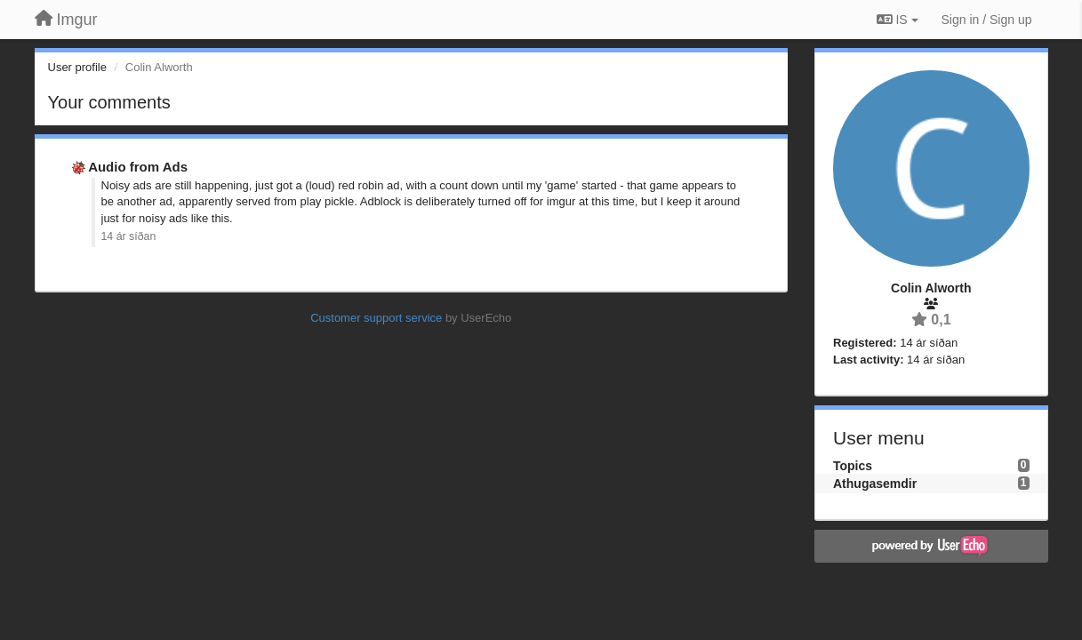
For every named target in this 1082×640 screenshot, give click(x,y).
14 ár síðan (128, 236)
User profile (77, 67)
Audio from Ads (138, 166)
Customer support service (376, 317)
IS (897, 19)
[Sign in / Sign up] (986, 19)
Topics (852, 466)
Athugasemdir (875, 483)
